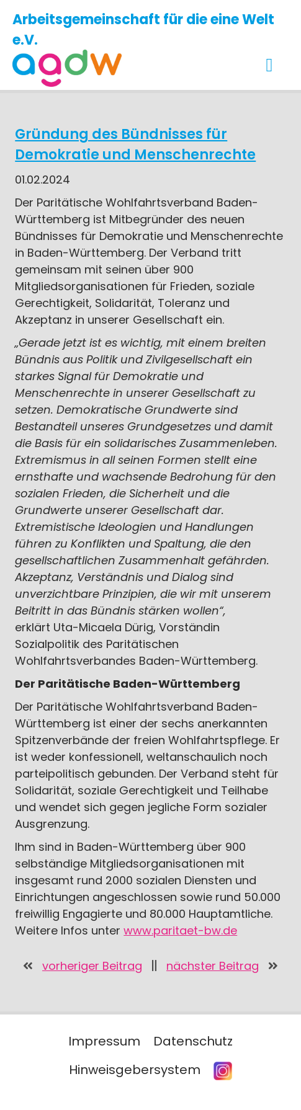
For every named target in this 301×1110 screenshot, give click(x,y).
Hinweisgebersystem (134, 1069)
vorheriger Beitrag (92, 966)
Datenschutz (193, 1041)
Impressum (104, 1041)
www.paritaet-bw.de (180, 930)
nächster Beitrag (212, 966)
